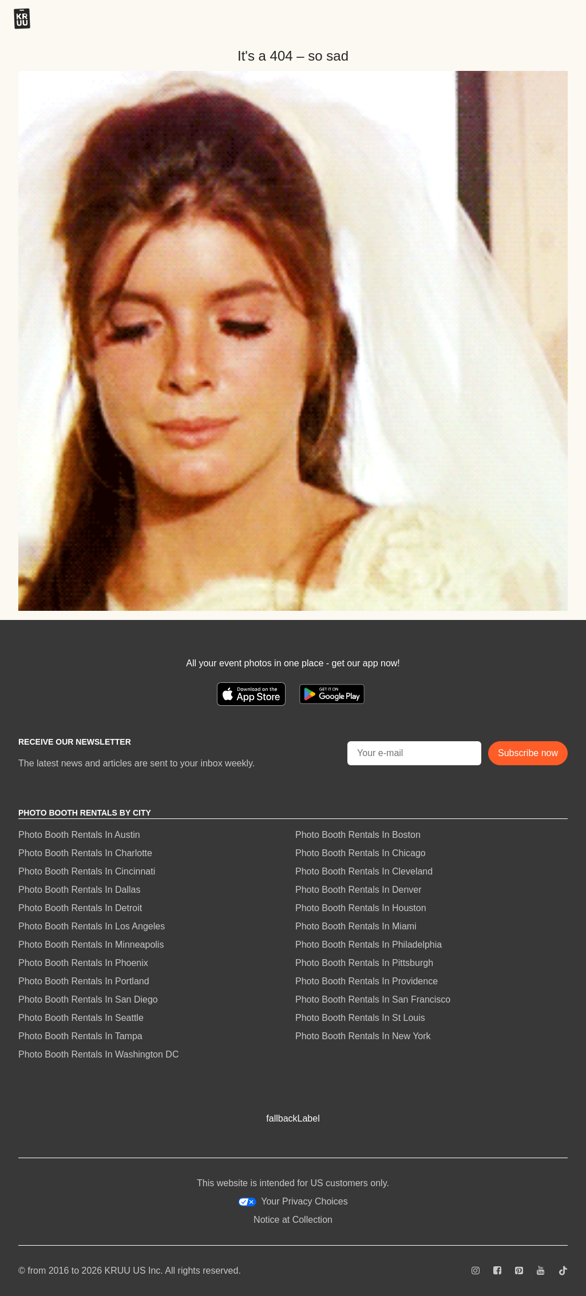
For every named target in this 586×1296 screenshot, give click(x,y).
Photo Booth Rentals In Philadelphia (368, 944)
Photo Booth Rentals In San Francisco (372, 999)
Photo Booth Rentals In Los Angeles (91, 926)
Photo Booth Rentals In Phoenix (83, 963)
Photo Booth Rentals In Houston (360, 908)
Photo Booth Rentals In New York (363, 1036)
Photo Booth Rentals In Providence (366, 981)
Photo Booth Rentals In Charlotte (85, 853)
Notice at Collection (293, 1220)
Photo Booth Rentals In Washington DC (98, 1054)
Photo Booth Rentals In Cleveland (364, 871)
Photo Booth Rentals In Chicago (360, 853)
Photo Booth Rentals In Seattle (81, 1018)
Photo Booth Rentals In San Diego (88, 999)
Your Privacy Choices (292, 1201)
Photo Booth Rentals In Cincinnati (86, 871)
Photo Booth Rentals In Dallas (79, 890)
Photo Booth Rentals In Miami (356, 926)
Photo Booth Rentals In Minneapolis (91, 944)
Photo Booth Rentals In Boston (358, 835)
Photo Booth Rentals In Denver (358, 890)
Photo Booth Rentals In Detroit (80, 908)
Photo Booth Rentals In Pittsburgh (364, 963)
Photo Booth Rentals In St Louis (360, 1018)
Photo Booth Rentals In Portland (83, 981)
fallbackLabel (292, 1118)
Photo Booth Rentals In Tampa (80, 1036)
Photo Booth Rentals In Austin (79, 835)
